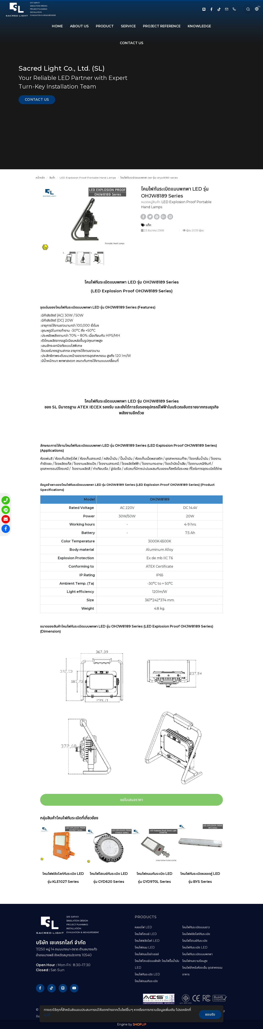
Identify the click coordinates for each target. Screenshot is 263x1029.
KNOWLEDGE (199, 26)
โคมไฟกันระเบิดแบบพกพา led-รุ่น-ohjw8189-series (149, 177)
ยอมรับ (210, 1014)
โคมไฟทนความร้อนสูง (194, 961)
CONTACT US (131, 43)
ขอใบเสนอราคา (131, 799)
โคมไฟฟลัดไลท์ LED (147, 941)
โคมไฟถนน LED (145, 947)
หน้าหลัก (40, 177)
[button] (122, 191)
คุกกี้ (47, 1015)
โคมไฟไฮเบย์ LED (146, 934)
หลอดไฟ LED (143, 927)
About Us (79, 26)
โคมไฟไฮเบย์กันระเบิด (194, 941)
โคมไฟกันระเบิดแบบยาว (196, 927)
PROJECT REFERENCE (162, 26)
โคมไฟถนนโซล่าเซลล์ (147, 954)
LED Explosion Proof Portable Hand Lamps (88, 177)
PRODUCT (105, 26)
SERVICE (128, 26)
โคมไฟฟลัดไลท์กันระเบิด (196, 934)
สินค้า (52, 177)
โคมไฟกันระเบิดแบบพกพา (197, 954)
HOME (57, 26)
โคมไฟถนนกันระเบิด (146, 981)
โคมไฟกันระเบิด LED (147, 974)
